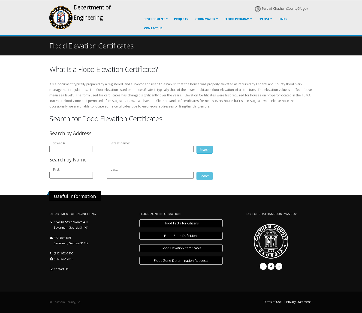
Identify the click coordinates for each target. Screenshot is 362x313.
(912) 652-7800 (61, 253)
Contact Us (153, 28)
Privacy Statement (298, 302)
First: (56, 169)
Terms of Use (272, 302)
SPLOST (264, 19)
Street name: (120, 143)
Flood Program (236, 19)
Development (154, 19)
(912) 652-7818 (61, 259)
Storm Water (204, 19)
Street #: (59, 143)
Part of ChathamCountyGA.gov (281, 8)
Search (204, 149)
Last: (114, 169)
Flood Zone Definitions (181, 235)
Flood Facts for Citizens (181, 223)
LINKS (283, 19)
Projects (181, 19)
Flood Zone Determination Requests (181, 260)
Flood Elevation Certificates (181, 248)
